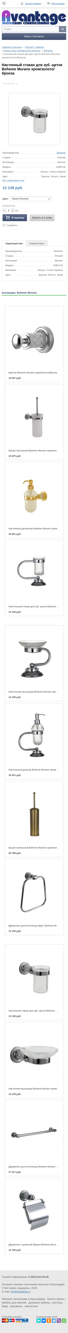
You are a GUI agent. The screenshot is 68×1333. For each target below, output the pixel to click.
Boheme (61, 152)
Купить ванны (56, 1298)
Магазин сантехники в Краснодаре (23, 1298)
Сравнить (12, 225)
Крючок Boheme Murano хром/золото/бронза (33, 372)
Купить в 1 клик (42, 217)
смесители (31, 1305)
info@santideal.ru (20, 1291)
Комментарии (36, 243)
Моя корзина (57, 3)
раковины (16, 1305)
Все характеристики (13, 180)
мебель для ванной (14, 1302)
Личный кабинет (33, 3)
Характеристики (14, 243)
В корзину (14, 217)
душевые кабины (39, 1302)
